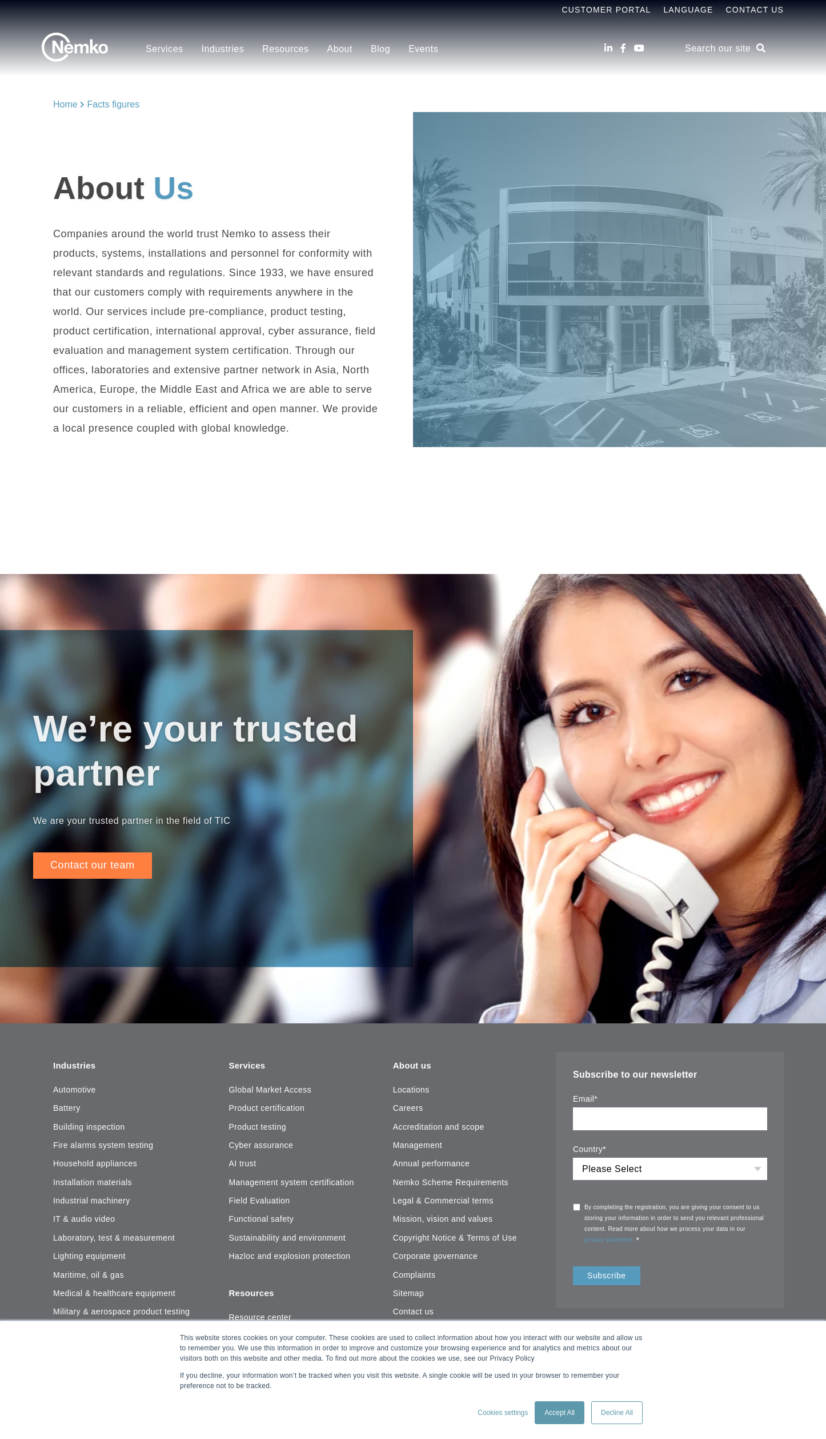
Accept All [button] (559, 1413)
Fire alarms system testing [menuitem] (103, 1144)
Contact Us (755, 9)
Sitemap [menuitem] (408, 1292)
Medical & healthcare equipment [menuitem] (114, 1292)
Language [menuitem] (688, 9)
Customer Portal (606, 9)
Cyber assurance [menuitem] (260, 1144)
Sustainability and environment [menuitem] (287, 1236)
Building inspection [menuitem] (89, 1125)
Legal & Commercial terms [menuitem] (443, 1200)
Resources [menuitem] (285, 49)
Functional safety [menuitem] (261, 1218)
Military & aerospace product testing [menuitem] (121, 1311)
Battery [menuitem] (67, 1107)
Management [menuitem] (417, 1144)
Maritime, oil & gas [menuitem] (88, 1273)
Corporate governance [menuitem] (435, 1255)
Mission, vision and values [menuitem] (443, 1218)
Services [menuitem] (164, 49)
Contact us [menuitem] (413, 1311)
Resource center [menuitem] (259, 1314)
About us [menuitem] (413, 1064)
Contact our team (92, 866)
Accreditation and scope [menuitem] (438, 1125)
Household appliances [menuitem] (95, 1162)
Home (65, 104)
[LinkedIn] (608, 48)
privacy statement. (610, 1241)
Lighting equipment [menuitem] (89, 1255)
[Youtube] (639, 48)
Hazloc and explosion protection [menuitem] (289, 1255)
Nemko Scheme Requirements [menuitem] (450, 1181)
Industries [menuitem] (223, 49)
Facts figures (113, 104)
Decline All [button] (617, 1413)
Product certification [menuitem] (266, 1107)
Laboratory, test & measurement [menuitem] (114, 1236)
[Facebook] (623, 48)
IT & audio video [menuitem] (84, 1218)
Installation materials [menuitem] (92, 1181)
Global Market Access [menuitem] (269, 1088)
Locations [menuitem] (411, 1088)
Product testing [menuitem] (257, 1125)
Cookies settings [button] (503, 1413)
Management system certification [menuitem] (291, 1181)
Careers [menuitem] (408, 1107)
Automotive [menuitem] (74, 1088)
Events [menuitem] (423, 49)
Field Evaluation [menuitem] (259, 1200)
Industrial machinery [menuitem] (91, 1200)
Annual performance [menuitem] (431, 1162)
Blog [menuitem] (380, 49)
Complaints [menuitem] (414, 1273)
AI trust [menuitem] (242, 1162)
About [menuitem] (339, 49)
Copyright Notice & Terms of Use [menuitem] (455, 1236)
